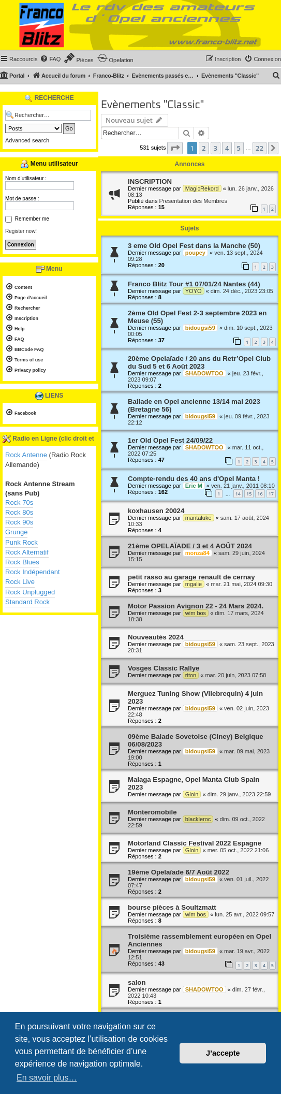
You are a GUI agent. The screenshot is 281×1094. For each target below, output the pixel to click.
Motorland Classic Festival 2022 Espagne (194, 843)
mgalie (193, 584)
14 (238, 493)
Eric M (193, 486)
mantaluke (198, 518)
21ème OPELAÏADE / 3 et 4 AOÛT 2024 (190, 546)
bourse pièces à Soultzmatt (172, 907)
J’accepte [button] (223, 1053)
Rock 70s (19, 502)
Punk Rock (21, 542)
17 (271, 493)
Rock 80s (19, 512)
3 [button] (215, 148)
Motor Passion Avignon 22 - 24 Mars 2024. (195, 606)
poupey (195, 253)
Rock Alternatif (27, 552)
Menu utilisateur (49, 164)
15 (249, 493)
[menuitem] (50, 59)
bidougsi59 (200, 328)
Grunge (16, 532)
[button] (175, 148)
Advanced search (27, 140)
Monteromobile (152, 812)
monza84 (197, 553)
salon (136, 982)
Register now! (21, 231)
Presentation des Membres (193, 201)
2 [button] (203, 148)
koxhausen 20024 (156, 511)
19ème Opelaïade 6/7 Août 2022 (178, 872)
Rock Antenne (26, 455)
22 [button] (259, 148)
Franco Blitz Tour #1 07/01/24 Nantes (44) (194, 284)
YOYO (193, 291)
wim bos (195, 613)
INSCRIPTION (150, 181)
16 (259, 493)
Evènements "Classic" (152, 105)
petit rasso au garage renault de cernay (191, 577)
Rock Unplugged (30, 592)
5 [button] (239, 148)
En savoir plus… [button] (47, 1077)
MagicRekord (202, 188)
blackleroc (198, 819)
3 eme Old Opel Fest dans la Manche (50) (194, 246)
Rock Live (20, 582)
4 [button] (227, 148)
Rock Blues (22, 562)
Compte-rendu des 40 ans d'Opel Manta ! (194, 479)
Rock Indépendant (32, 572)
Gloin (192, 794)
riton (190, 675)
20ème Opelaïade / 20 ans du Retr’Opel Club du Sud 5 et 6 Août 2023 (199, 362)
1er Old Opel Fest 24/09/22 (170, 440)
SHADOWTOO (204, 373)
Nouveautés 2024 (156, 637)
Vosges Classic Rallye (163, 668)
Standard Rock (27, 602)
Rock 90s (19, 522)
